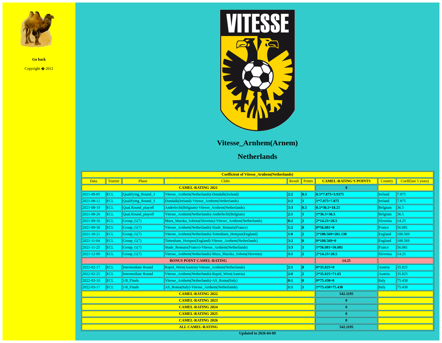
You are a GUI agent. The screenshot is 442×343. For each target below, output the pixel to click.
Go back (39, 59)
